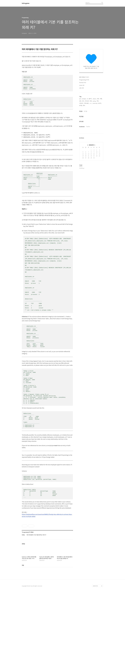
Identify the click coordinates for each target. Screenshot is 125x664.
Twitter (88, 126)
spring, (94, 101)
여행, (101, 98)
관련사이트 (95, 657)
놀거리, (100, 103)
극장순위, (81, 103)
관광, (98, 98)
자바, (98, 101)
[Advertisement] (47, 529)
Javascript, (95, 103)
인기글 (85, 111)
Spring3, (84, 98)
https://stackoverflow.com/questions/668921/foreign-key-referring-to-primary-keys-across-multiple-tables (47, 514)
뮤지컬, (80, 105)
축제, (91, 101)
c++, (91, 103)
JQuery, (94, 98)
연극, (83, 101)
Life (81, 88)
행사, (84, 105)
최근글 (80, 111)
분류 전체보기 (84, 77)
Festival (82, 82)
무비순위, (87, 101)
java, (80, 98)
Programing (84, 80)
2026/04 (91, 145)
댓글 (23, 637)
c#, (87, 98)
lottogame (25, 3)
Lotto (81, 85)
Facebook (82, 126)
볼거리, (90, 98)
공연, (80, 101)
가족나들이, (86, 103)
